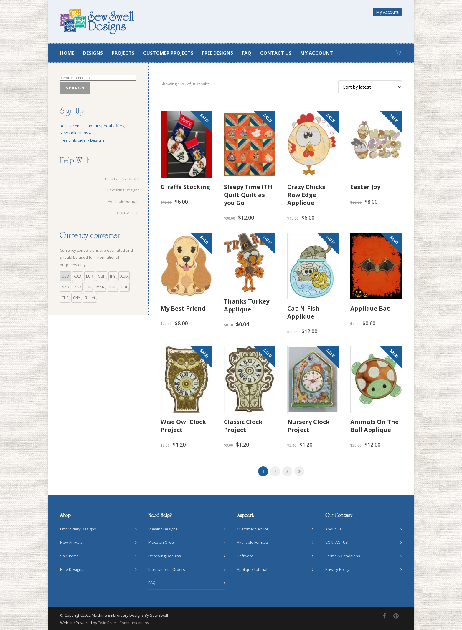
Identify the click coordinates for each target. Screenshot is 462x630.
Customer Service (252, 529)
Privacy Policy (337, 569)
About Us (333, 529)
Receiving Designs (120, 190)
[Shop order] (370, 86)
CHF (65, 297)
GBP (101, 276)
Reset (90, 297)
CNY (76, 297)
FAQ (246, 53)
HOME (67, 53)
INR (89, 286)
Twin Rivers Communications (123, 622)
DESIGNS (93, 53)
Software (245, 555)
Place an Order (161, 542)
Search (75, 87)
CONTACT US (275, 53)
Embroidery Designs (78, 529)
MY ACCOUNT (316, 53)
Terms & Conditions (342, 555)
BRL (124, 286)
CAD (77, 276)
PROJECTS (123, 53)
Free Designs (71, 569)
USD (65, 276)
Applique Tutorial (252, 569)
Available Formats (120, 201)
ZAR (77, 286)
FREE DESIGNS (217, 53)
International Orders (166, 569)
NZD (65, 286)
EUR (89, 276)
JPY (113, 276)
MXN (100, 286)
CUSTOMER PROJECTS (168, 53)
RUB (113, 286)
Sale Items (69, 555)
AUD (124, 276)
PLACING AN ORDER (119, 178)
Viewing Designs (163, 529)
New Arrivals (71, 542)
